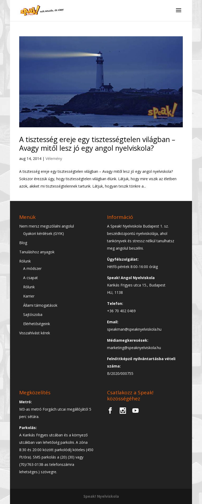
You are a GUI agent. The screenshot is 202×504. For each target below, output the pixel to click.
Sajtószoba (32, 314)
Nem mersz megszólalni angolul (46, 226)
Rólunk (25, 261)
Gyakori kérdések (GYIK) (43, 233)
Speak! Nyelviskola (101, 496)
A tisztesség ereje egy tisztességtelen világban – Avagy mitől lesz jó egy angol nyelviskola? (97, 143)
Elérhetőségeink (36, 323)
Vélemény (54, 158)
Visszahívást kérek (34, 332)
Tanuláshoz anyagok (36, 251)
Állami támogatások (40, 305)
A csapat (30, 277)
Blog (23, 242)
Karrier (28, 296)
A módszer (32, 268)
